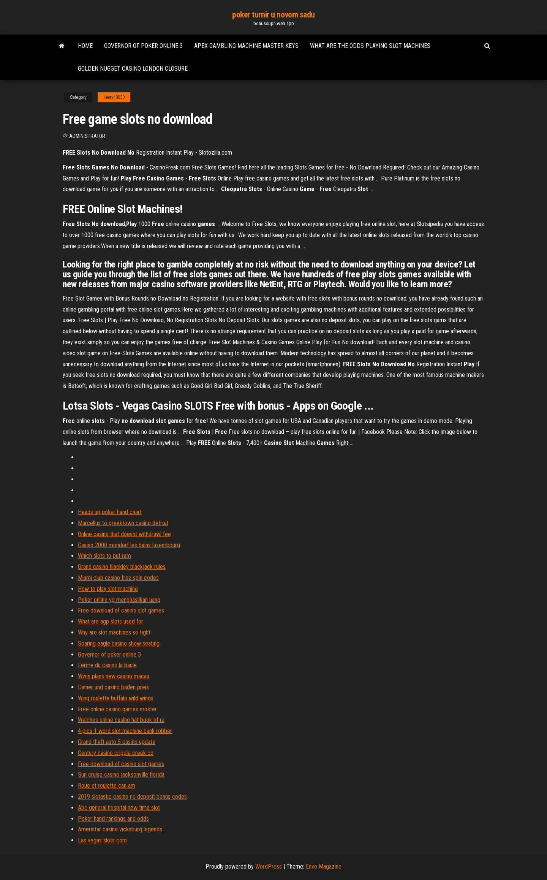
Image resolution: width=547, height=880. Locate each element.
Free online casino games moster (117, 709)
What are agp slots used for (110, 621)
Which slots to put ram (104, 555)
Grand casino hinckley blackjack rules (122, 566)
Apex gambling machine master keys (246, 45)
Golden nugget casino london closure (133, 68)
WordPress (268, 866)
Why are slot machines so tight (114, 632)
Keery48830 (114, 97)
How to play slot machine (108, 588)
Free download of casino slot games (121, 610)
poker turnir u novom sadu (273, 14)
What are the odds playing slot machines (370, 45)
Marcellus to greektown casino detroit (123, 523)
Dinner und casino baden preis (113, 687)
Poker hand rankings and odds (113, 818)
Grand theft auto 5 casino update (116, 741)
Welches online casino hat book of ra (121, 719)
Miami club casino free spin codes (118, 577)
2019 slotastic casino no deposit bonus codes (132, 796)
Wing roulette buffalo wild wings (115, 698)
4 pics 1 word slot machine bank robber (125, 730)
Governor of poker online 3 (143, 45)
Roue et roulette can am (106, 785)
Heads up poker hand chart (110, 512)
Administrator (87, 136)
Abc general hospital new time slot (119, 807)
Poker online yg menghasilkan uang (119, 599)
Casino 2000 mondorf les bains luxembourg (129, 545)
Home (85, 45)
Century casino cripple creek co (115, 753)
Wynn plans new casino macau (113, 676)
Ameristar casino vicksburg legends (120, 829)
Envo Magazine (323, 866)
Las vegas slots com (102, 840)
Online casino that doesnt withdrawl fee (124, 534)
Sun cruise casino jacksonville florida (121, 774)
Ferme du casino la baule (107, 665)
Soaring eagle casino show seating (119, 643)
